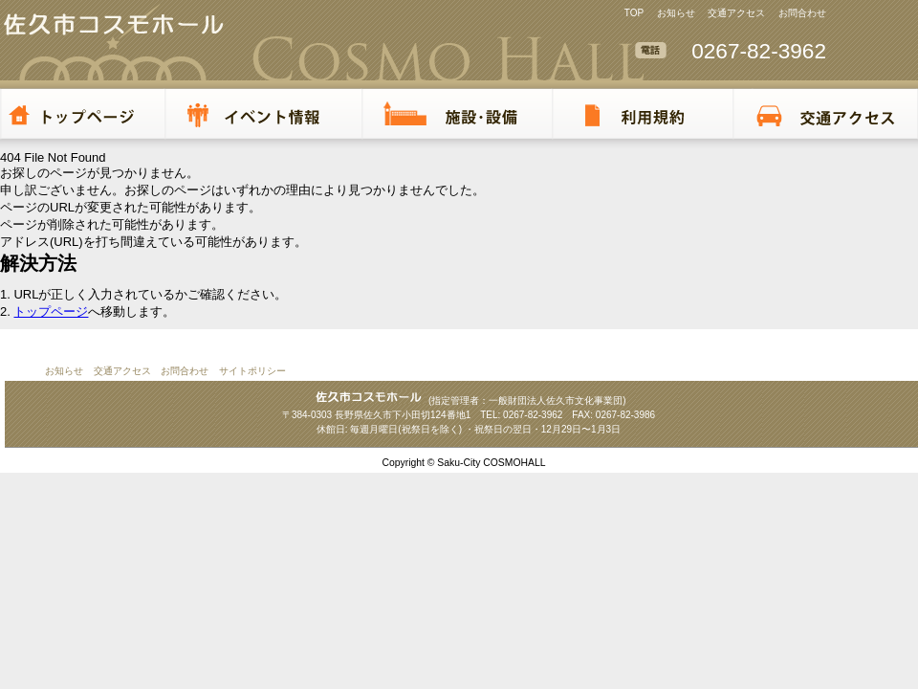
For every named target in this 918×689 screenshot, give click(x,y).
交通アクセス (736, 13)
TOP (634, 13)
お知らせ (676, 13)
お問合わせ (802, 13)
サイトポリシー (252, 371)
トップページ (50, 311)
